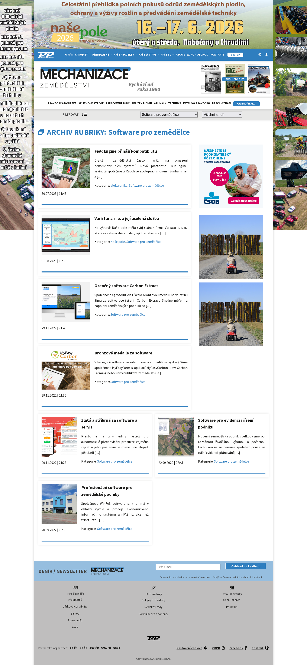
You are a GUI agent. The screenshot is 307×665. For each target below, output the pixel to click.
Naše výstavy (149, 54)
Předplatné (102, 54)
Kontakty (217, 54)
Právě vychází (221, 103)
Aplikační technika (167, 103)
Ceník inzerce (231, 600)
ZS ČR (83, 648)
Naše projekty (125, 54)
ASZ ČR (94, 648)
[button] (245, 566)
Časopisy (82, 54)
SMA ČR (106, 648)
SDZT (116, 648)
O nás (69, 54)
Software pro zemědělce (146, 185)
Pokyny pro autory (153, 600)
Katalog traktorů (196, 103)
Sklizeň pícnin (142, 103)
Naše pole (117, 241)
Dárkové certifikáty (75, 606)
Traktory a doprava (62, 103)
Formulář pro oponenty (153, 614)
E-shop (75, 613)
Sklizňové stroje (91, 103)
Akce (75, 627)
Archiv (180, 54)
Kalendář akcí (246, 103)
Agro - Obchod (197, 54)
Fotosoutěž (75, 620)
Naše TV (167, 54)
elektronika (118, 185)
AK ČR (74, 648)
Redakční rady (153, 607)
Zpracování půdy (117, 103)
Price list (231, 607)
